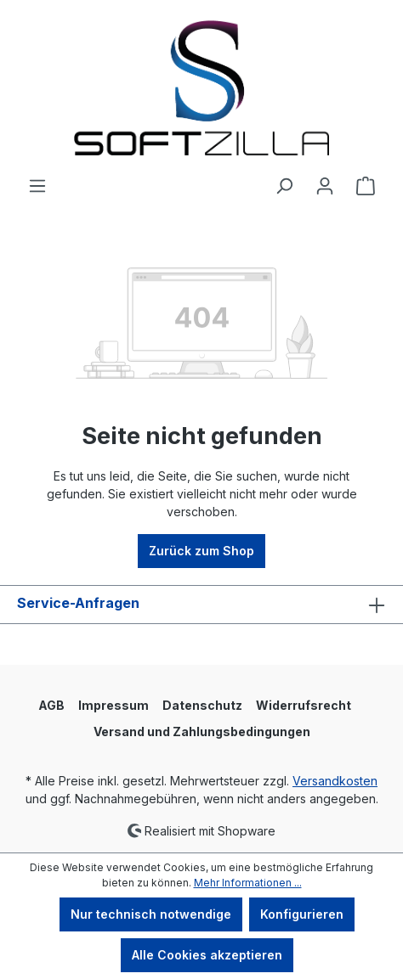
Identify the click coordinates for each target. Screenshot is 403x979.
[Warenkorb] (365, 186)
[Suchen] (284, 186)
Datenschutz (202, 705)
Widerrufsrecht (303, 705)
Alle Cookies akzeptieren (207, 955)
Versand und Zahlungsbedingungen (202, 731)
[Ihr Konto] (324, 186)
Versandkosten (334, 781)
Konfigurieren (301, 914)
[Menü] (37, 186)
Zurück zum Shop (201, 550)
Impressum (113, 705)
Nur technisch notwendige (151, 914)
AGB (51, 705)
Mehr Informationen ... (248, 882)
